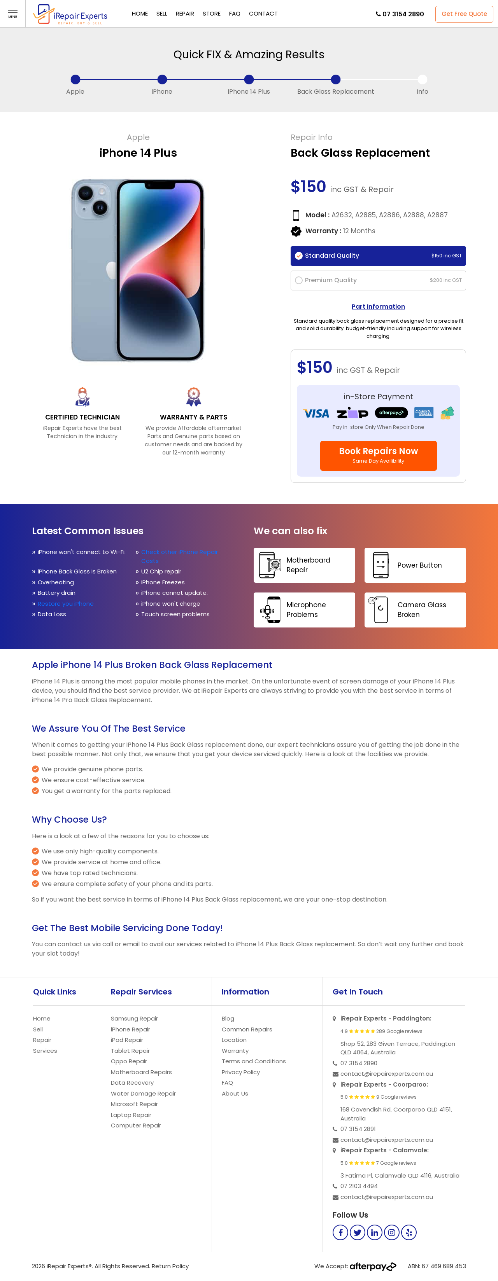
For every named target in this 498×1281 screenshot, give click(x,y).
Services (45, 1051)
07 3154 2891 (358, 1129)
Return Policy (170, 1266)
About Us (235, 1093)
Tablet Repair (130, 1051)
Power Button (404, 565)
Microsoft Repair (134, 1104)
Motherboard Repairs (141, 1072)
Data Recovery (132, 1082)
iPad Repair (127, 1040)
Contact (263, 13)
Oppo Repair (129, 1061)
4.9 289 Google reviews (381, 1031)
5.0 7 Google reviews (378, 1163)
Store (212, 13)
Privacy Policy (241, 1072)
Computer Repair (136, 1125)
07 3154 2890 (403, 14)
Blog (228, 1018)
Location (234, 1040)
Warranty (235, 1051)
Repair (185, 13)
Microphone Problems (291, 609)
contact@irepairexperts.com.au (386, 1074)
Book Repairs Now (378, 455)
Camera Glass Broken (406, 609)
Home (140, 13)
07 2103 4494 (359, 1186)
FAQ (234, 13)
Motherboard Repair (293, 565)
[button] (13, 14)
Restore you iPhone (66, 603)
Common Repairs (247, 1029)
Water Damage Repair (143, 1093)
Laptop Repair (131, 1115)
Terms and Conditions (254, 1061)
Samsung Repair (134, 1018)
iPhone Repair (130, 1029)
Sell (161, 13)
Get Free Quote (464, 14)
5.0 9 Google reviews (378, 1097)
